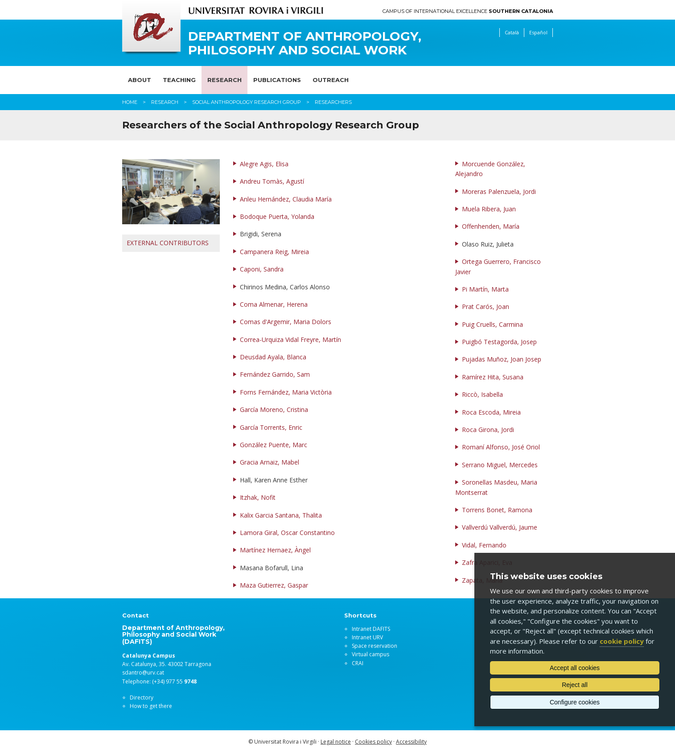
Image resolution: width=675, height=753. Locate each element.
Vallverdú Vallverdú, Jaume (499, 527)
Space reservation (374, 646)
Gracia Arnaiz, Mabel (269, 462)
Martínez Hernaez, (267, 550)
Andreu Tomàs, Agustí (272, 181)
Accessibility (411, 741)
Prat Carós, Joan (485, 306)
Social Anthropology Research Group (246, 102)
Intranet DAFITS (371, 629)
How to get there (151, 706)
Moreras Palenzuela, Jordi (499, 191)
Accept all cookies (575, 667)
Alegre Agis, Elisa (264, 164)
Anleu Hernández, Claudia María (286, 199)
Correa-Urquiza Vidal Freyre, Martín (290, 339)
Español (538, 32)
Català (512, 32)
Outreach (331, 79)
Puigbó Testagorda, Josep (499, 341)
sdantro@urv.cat (143, 672)
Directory (141, 697)
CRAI (357, 663)
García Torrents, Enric (271, 427)
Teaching (179, 79)
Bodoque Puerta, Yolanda (277, 216)
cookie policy (622, 641)
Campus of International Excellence (468, 11)
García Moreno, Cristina (274, 409)
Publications (277, 79)
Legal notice (336, 741)
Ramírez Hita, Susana (492, 377)
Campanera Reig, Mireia (274, 251)
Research (224, 79)
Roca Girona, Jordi (488, 429)
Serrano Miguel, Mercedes (500, 465)
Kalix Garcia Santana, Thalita (281, 515)
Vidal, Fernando (484, 545)
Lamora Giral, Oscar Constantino (287, 532)
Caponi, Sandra (262, 269)
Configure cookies (575, 702)
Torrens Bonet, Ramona (497, 510)
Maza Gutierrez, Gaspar (274, 585)
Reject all (575, 684)
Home (129, 102)
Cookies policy (373, 741)
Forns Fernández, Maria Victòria (286, 392)
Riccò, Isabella (482, 394)
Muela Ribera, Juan (489, 209)
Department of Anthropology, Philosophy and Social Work (304, 43)
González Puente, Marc (273, 444)
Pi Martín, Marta (485, 289)
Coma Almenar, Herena (274, 304)
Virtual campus (370, 654)
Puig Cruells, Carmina (492, 324)
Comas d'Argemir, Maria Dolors (285, 321)
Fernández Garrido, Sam (275, 374)
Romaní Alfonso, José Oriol (501, 447)
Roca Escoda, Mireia (491, 412)
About (139, 79)
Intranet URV (367, 637)
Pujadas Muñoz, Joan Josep (501, 359)
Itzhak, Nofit (258, 497)
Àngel (303, 550)
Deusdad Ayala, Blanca (273, 357)
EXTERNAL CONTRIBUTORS (168, 243)
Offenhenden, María (490, 226)
